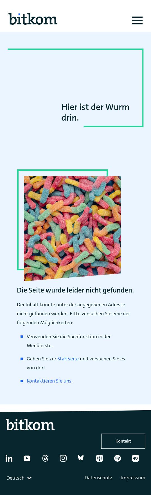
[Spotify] (120, 460)
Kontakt (123, 441)
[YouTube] (30, 460)
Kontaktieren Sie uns (49, 380)
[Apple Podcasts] (102, 460)
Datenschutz (98, 477)
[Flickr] (138, 460)
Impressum (133, 477)
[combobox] (20, 478)
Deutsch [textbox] (15, 478)
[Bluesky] (84, 460)
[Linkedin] (12, 460)
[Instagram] (66, 460)
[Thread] (48, 460)
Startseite (68, 358)
